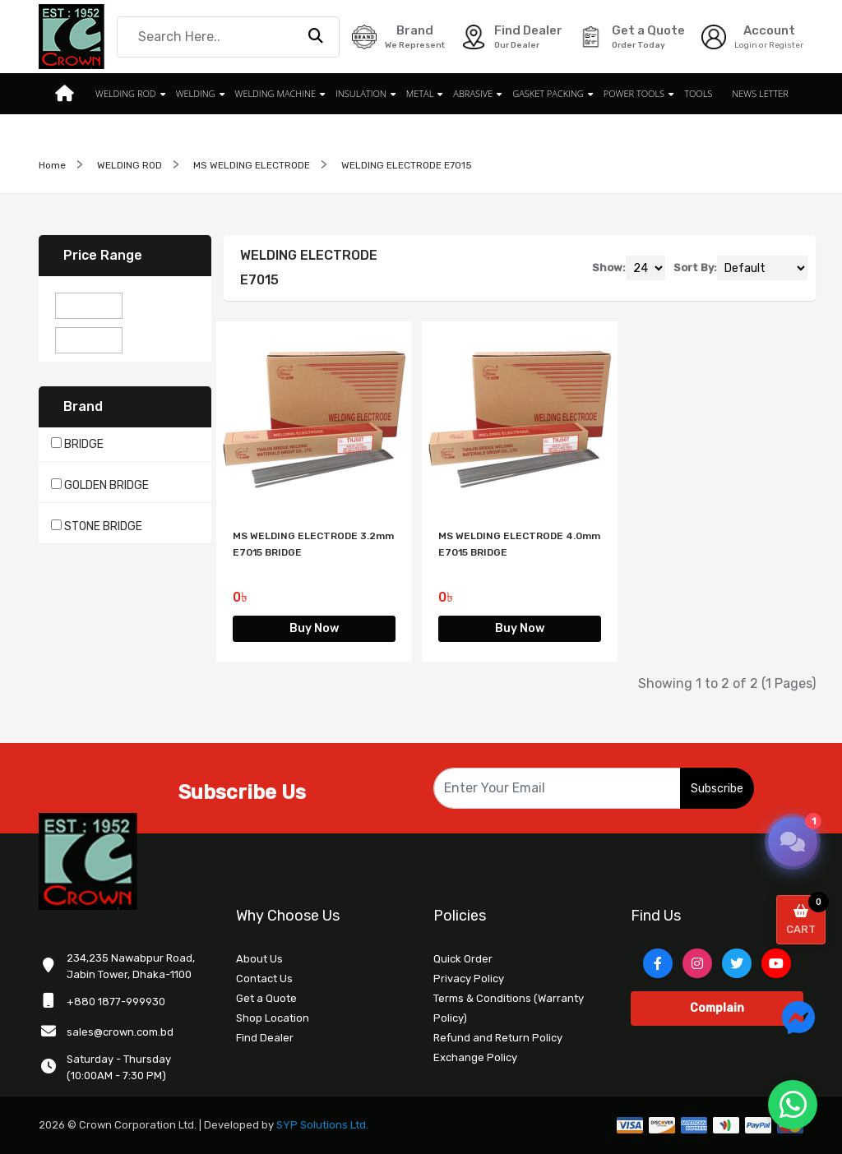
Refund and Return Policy (497, 1038)
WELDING (195, 93)
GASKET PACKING (548, 93)
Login (745, 45)
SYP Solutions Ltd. (322, 1125)
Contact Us (264, 978)
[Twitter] (737, 963)
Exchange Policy (475, 1057)
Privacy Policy (468, 978)
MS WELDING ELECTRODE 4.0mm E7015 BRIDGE (519, 544)
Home (52, 165)
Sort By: (695, 267)
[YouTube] (776, 963)
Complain (717, 1008)
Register (786, 45)
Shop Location (272, 1018)
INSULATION (360, 93)
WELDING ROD (125, 93)
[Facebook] (658, 963)
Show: (609, 267)
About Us (259, 959)
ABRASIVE (473, 93)
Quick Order (463, 959)
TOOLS (698, 93)
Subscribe (717, 789)
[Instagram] (697, 963)
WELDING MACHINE (275, 93)
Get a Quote (266, 998)
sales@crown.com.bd (120, 1032)
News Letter (760, 93)
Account (769, 30)
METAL (420, 93)
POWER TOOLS (634, 93)
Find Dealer (265, 1038)
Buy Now (314, 628)
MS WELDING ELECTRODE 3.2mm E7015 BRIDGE (313, 544)
